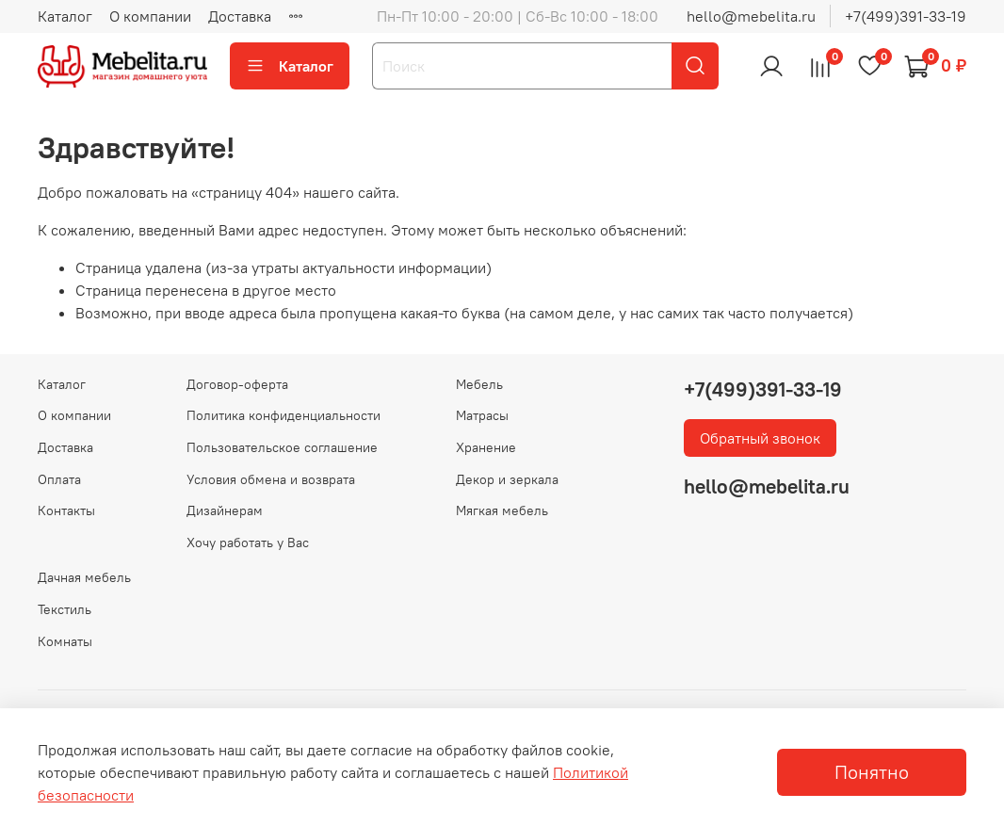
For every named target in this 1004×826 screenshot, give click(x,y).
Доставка (239, 16)
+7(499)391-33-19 (905, 16)
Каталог (65, 16)
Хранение (486, 447)
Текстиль (64, 609)
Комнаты (65, 641)
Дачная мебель (84, 577)
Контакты (66, 510)
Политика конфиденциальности (283, 415)
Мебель (479, 384)
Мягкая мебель (502, 510)
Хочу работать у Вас (247, 542)
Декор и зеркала (507, 479)
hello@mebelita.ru (751, 16)
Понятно (871, 772)
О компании (150, 16)
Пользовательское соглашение (282, 447)
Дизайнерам (224, 510)
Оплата (59, 479)
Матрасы (482, 415)
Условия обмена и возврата (270, 479)
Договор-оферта (237, 384)
